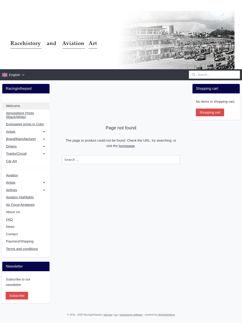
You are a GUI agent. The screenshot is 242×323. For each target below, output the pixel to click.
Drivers (26, 146)
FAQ (9, 219)
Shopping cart (210, 112)
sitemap (108, 314)
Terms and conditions (22, 249)
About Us (13, 212)
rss (116, 314)
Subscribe (16, 295)
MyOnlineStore (167, 314)
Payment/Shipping (19, 241)
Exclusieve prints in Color (25, 124)
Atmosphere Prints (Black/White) (20, 115)
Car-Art (11, 161)
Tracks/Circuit (26, 153)
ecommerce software (131, 314)
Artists (26, 131)
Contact (12, 234)
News (10, 226)
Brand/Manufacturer (26, 139)
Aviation (12, 175)
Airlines (26, 190)
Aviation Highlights (20, 197)
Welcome (13, 106)
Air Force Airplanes (20, 205)
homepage (127, 146)
